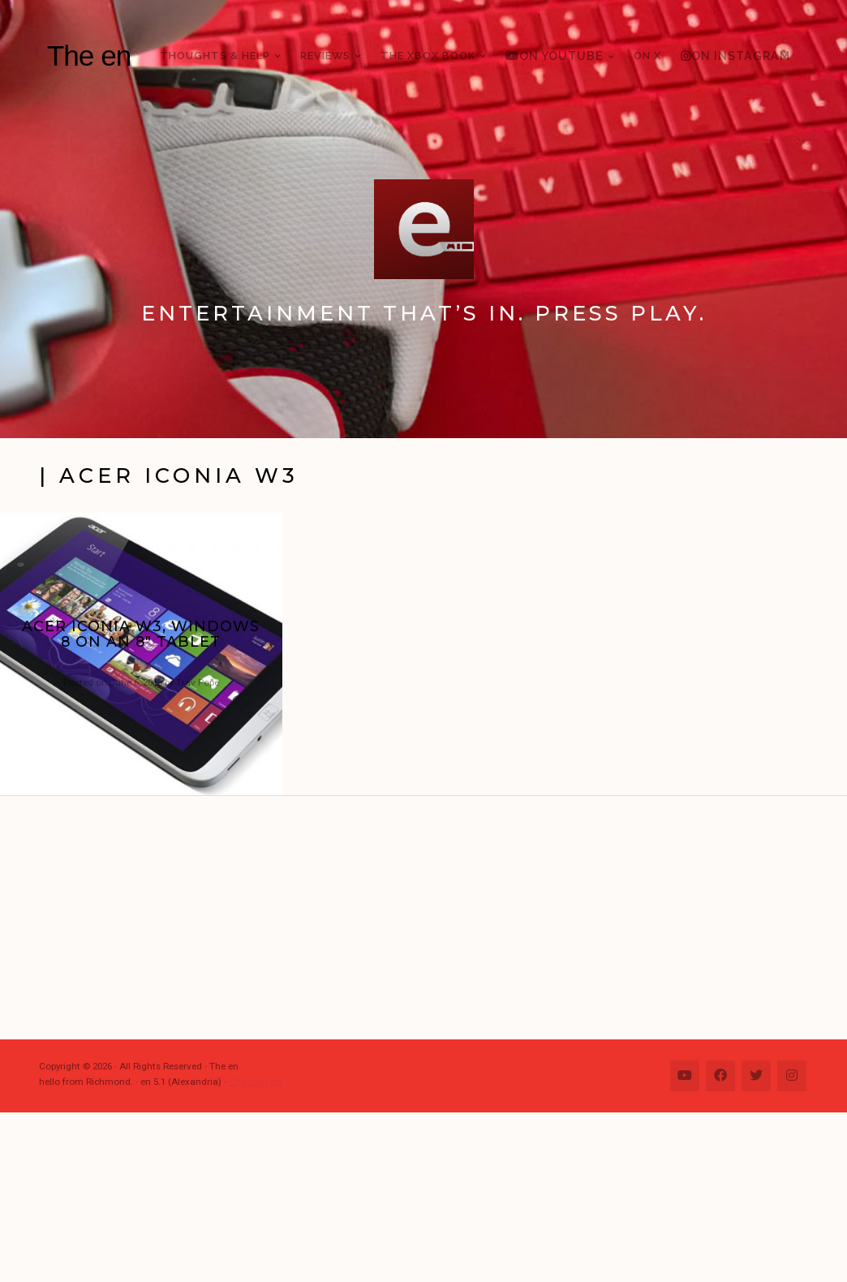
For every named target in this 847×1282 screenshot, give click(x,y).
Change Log (255, 1081)
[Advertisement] (431, 917)
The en (89, 55)
